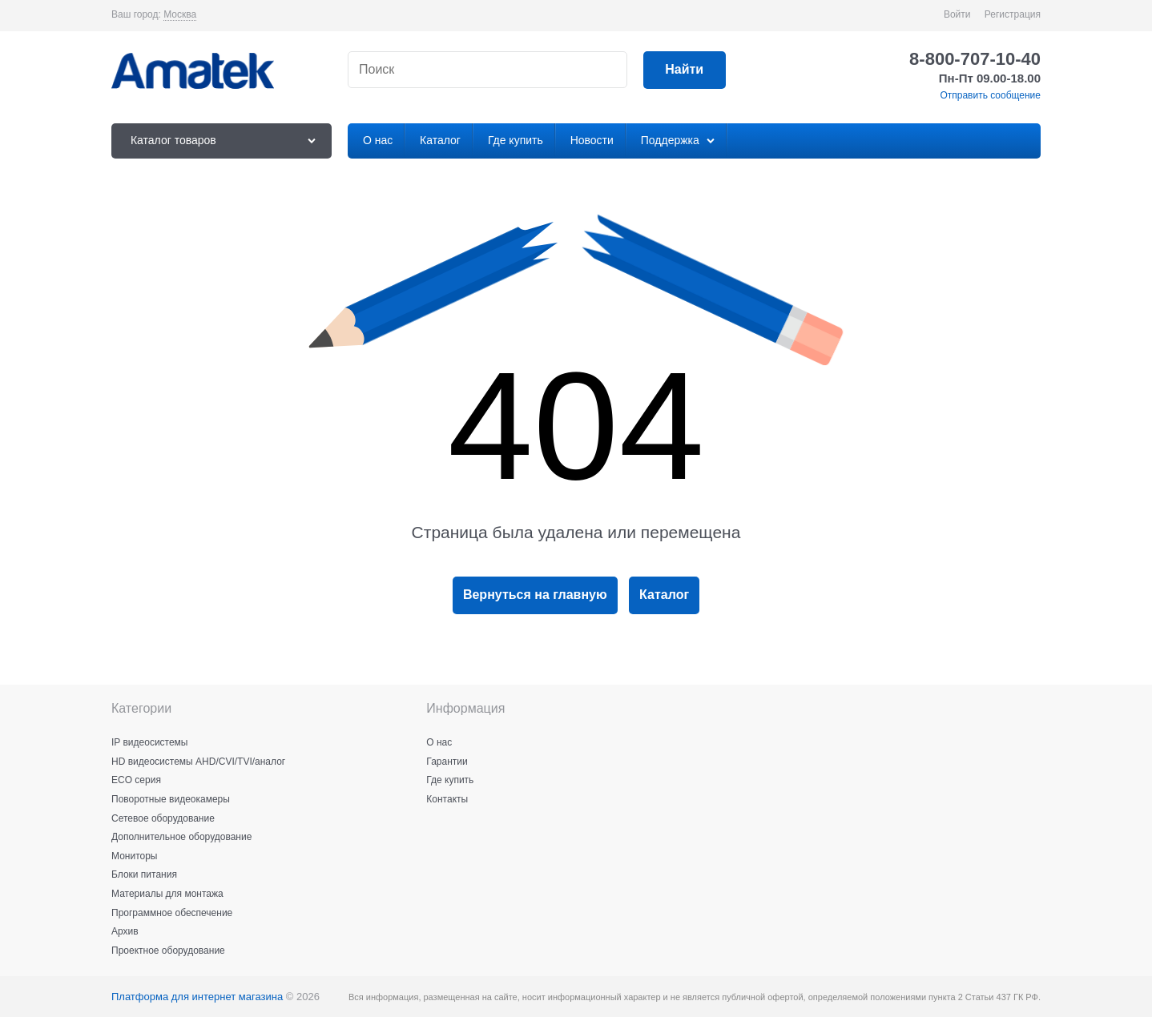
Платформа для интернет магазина (197, 997)
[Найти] (684, 70)
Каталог (664, 594)
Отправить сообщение (990, 95)
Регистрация (1013, 14)
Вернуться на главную (535, 594)
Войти (957, 14)
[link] (179, 15)
